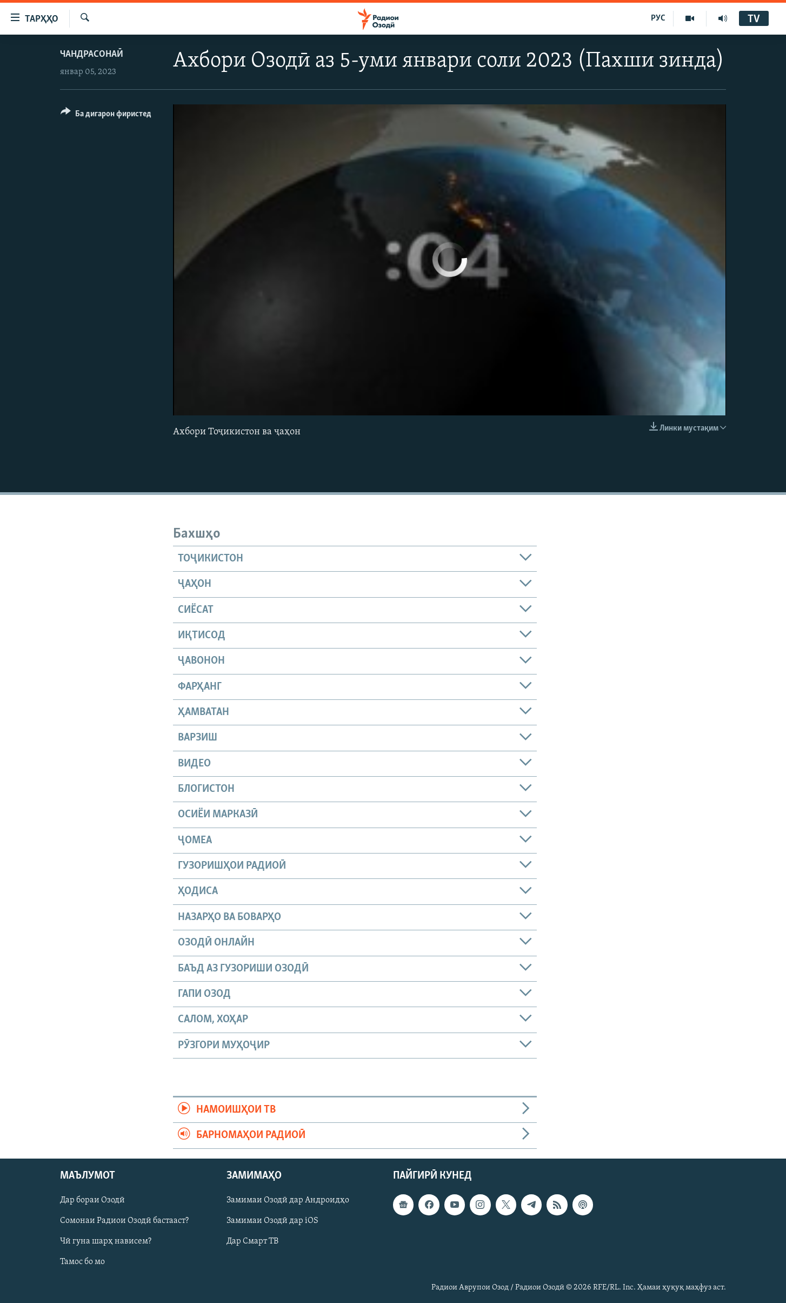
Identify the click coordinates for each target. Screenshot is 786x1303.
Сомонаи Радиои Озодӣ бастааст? (124, 1220)
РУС (658, 18)
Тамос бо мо (82, 1262)
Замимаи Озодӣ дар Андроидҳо (288, 1200)
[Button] (106, 115)
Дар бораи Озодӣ (92, 1200)
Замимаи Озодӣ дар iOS (272, 1220)
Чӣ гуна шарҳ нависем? (105, 1241)
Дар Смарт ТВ (252, 1241)
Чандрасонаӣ (91, 54)
